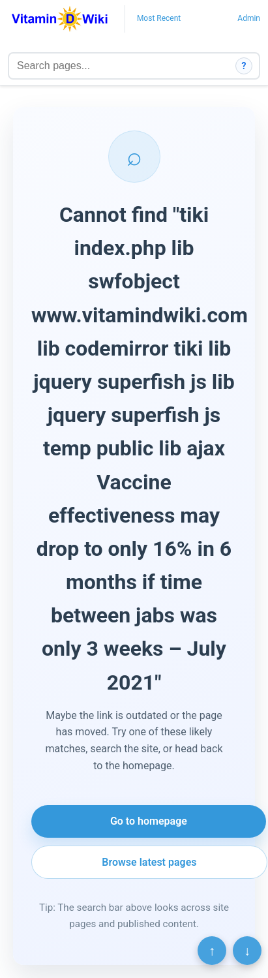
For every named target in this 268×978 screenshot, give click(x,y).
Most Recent (159, 18)
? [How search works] (244, 66)
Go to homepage (148, 821)
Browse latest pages (149, 862)
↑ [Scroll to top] (212, 950)
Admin (248, 18)
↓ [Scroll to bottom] (247, 950)
